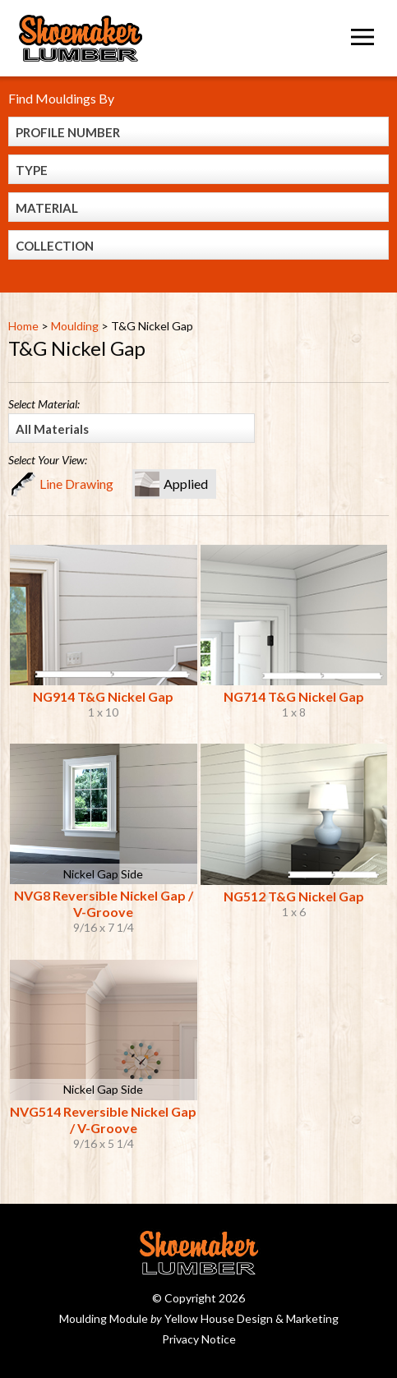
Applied (186, 483)
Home (23, 326)
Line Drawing (76, 483)
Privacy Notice (199, 1339)
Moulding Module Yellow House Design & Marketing (199, 1318)
